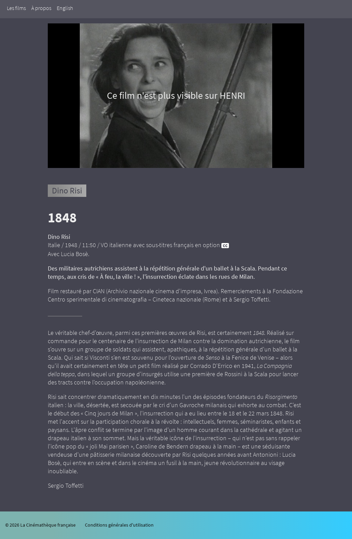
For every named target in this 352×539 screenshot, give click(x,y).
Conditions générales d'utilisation (119, 525)
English (65, 7)
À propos (41, 7)
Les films (16, 7)
